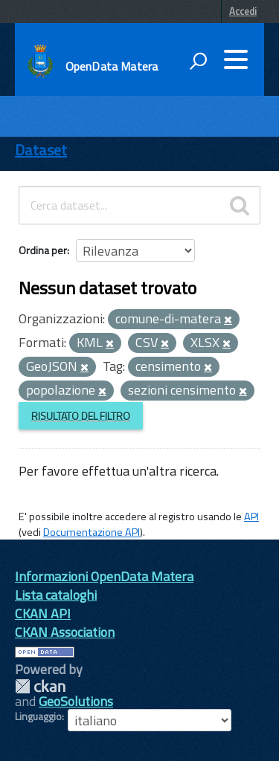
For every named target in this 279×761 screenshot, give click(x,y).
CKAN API (43, 613)
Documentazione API (91, 532)
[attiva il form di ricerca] (198, 61)
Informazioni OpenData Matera (104, 576)
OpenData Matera (111, 66)
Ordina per (43, 250)
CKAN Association (65, 632)
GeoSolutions (76, 701)
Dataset (41, 149)
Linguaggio (38, 716)
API (251, 516)
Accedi (243, 11)
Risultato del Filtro (80, 416)
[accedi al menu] (236, 59)
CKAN (40, 686)
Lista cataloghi (56, 595)
